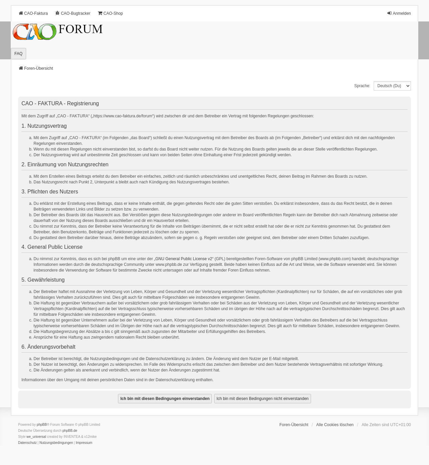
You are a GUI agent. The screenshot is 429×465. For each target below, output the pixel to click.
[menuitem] (27, 443)
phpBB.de (69, 430)
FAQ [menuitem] (18, 53)
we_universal (36, 437)
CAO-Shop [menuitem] (110, 13)
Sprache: (362, 85)
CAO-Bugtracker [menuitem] (72, 13)
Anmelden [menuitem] (399, 13)
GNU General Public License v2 (184, 258)
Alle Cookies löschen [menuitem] (335, 424)
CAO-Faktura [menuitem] (33, 13)
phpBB (42, 424)
